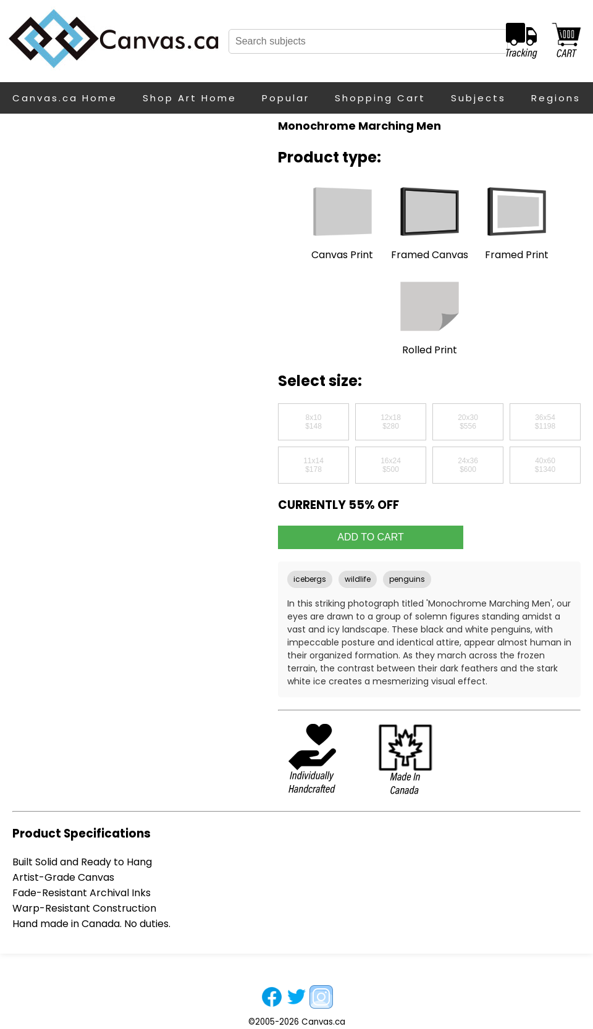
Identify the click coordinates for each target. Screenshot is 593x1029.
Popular (285, 97)
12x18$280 (391, 421)
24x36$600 (468, 465)
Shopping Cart (380, 97)
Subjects (478, 97)
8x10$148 (313, 421)
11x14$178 (313, 465)
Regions (556, 97)
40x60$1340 (545, 465)
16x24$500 (391, 465)
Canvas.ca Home (64, 97)
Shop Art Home (190, 97)
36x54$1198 (545, 421)
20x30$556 (468, 421)
